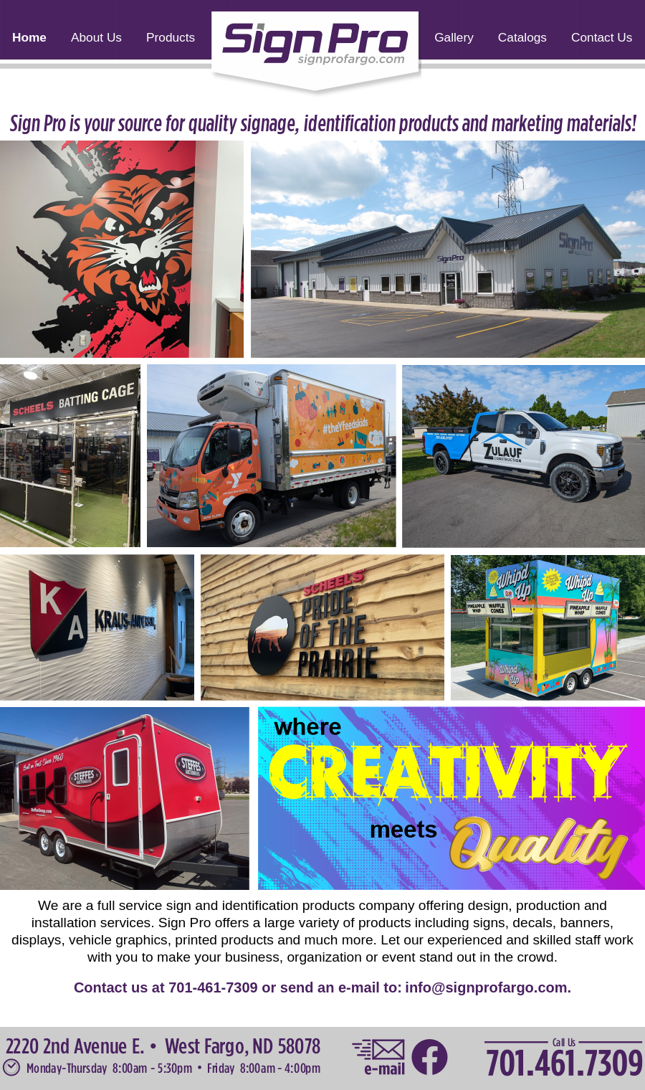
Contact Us (601, 37)
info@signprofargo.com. (488, 987)
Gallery (454, 37)
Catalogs (522, 37)
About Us (96, 37)
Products (170, 37)
